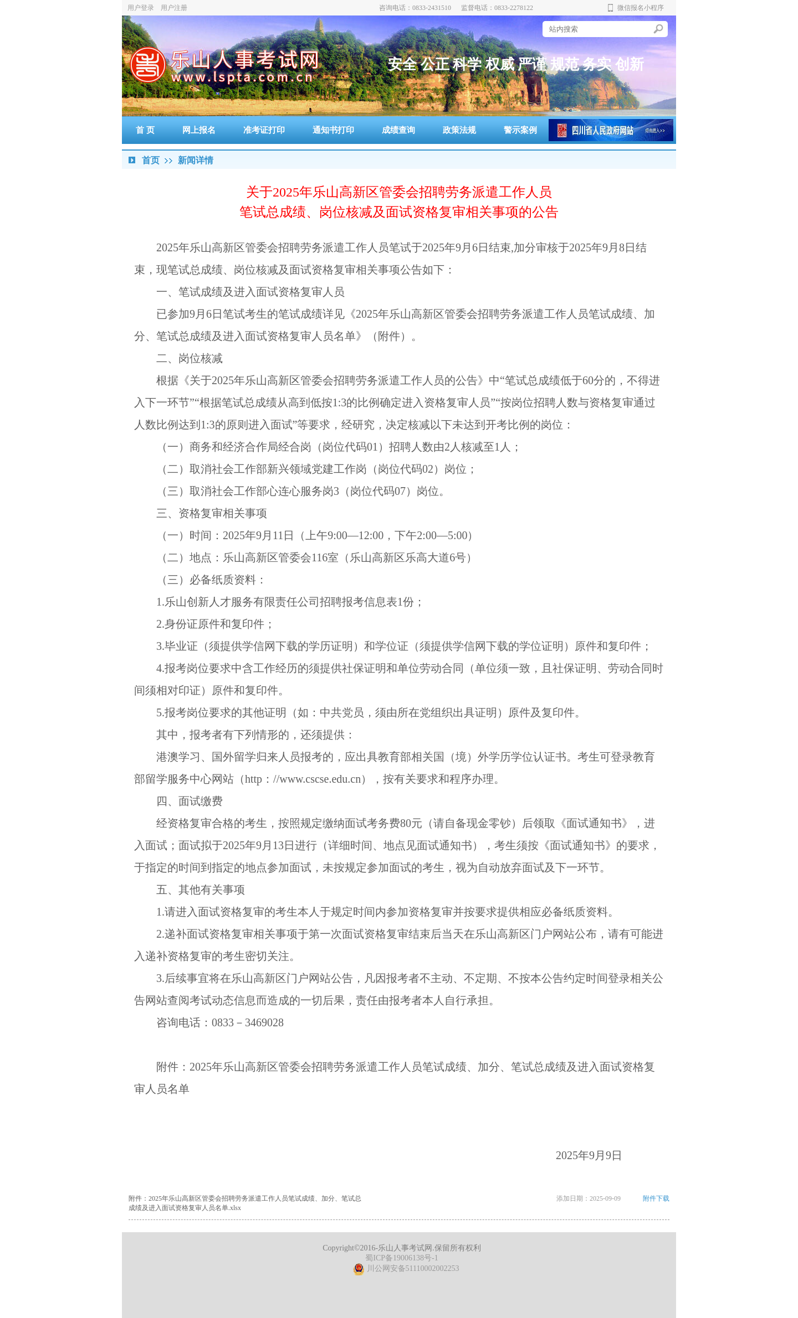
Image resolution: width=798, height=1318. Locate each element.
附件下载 (656, 1198)
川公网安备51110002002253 (406, 1268)
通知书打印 (333, 130)
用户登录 (140, 8)
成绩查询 (398, 130)
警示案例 (520, 130)
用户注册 (174, 8)
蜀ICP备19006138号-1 (401, 1258)
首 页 (145, 130)
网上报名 (199, 130)
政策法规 (459, 130)
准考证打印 (264, 130)
